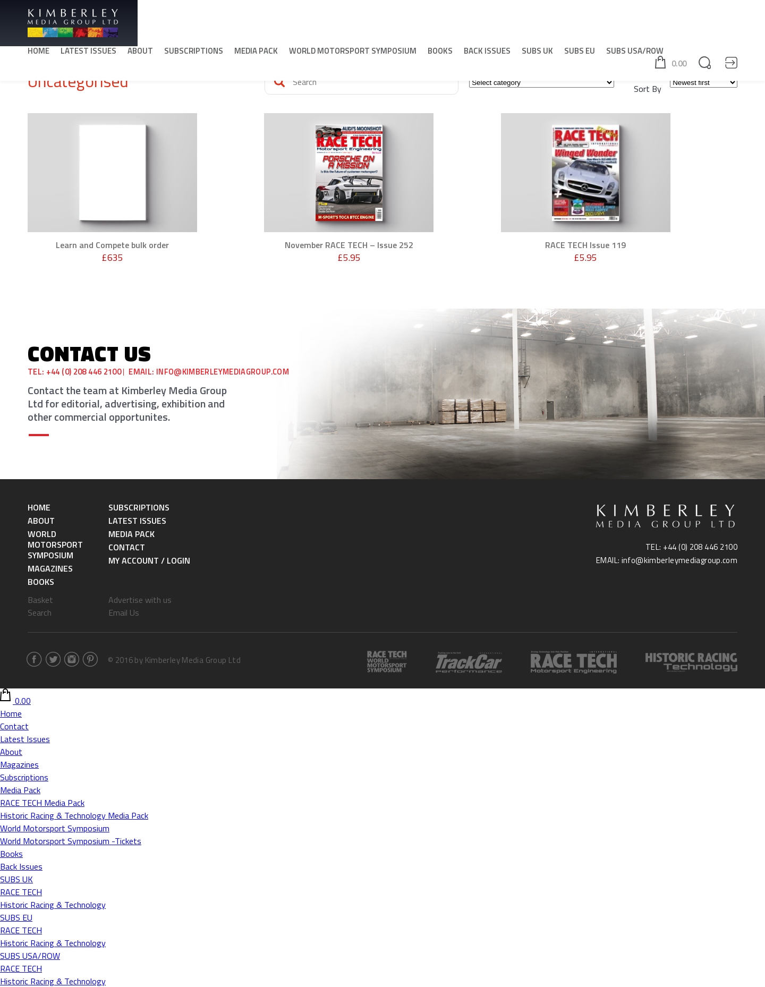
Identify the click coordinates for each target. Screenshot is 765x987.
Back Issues (487, 53)
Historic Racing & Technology (53, 904)
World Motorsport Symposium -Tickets (70, 840)
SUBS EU (579, 53)
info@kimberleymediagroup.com (225, 371)
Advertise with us (140, 599)
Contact (126, 546)
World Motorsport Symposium (352, 53)
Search (40, 612)
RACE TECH (21, 891)
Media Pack (256, 53)
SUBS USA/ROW (635, 53)
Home (38, 53)
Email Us (123, 612)
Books (440, 53)
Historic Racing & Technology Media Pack (74, 815)
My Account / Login (149, 560)
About (140, 53)
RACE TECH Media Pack (42, 802)
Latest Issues (88, 53)
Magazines (50, 567)
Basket (40, 599)
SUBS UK (537, 53)
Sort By (647, 88)
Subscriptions (193, 53)
